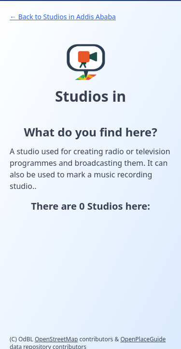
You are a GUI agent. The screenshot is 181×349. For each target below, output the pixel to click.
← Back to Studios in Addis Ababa (63, 16)
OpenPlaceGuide (143, 339)
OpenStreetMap (56, 339)
